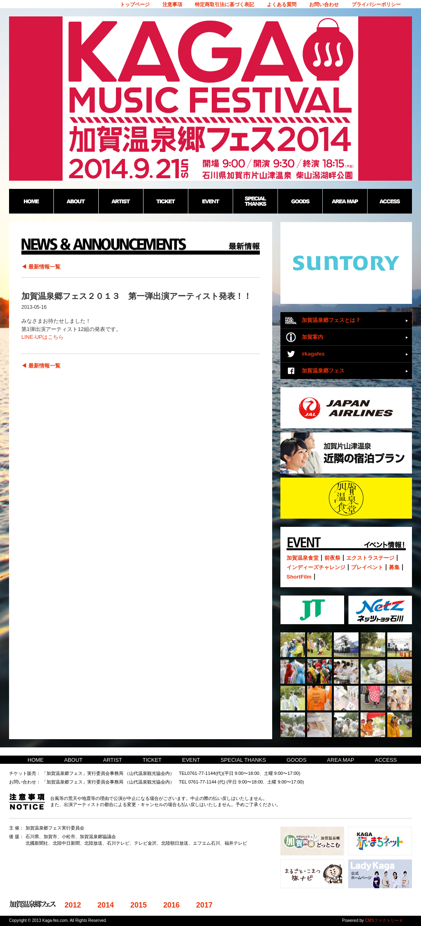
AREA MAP (340, 760)
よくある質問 (281, 4)
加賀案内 (312, 337)
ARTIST (112, 760)
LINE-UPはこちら (42, 337)
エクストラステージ (370, 558)
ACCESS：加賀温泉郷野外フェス (389, 201)
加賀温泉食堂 (303, 558)
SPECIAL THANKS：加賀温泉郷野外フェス (255, 201)
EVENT (191, 760)
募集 (394, 567)
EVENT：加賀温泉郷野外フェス (210, 201)
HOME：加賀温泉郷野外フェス (31, 201)
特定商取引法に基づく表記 (224, 4)
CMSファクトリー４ (384, 920)
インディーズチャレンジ (316, 567)
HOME (36, 760)
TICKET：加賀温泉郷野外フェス (165, 201)
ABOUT (73, 760)
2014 (105, 905)
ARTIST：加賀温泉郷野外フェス (120, 201)
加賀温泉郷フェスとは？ (331, 320)
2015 (138, 905)
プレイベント (367, 567)
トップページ (135, 4)
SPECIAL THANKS (243, 760)
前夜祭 (332, 558)
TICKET (152, 760)
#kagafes (313, 354)
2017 (204, 905)
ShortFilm (299, 577)
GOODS (296, 760)
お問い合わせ (324, 4)
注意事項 (172, 4)
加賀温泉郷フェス (323, 371)
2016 (171, 905)
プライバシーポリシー (376, 4)
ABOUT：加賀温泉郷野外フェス (75, 201)
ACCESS (386, 760)
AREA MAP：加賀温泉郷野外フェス (344, 201)
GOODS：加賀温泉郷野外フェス (300, 201)
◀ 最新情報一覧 (40, 267)
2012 (73, 905)
